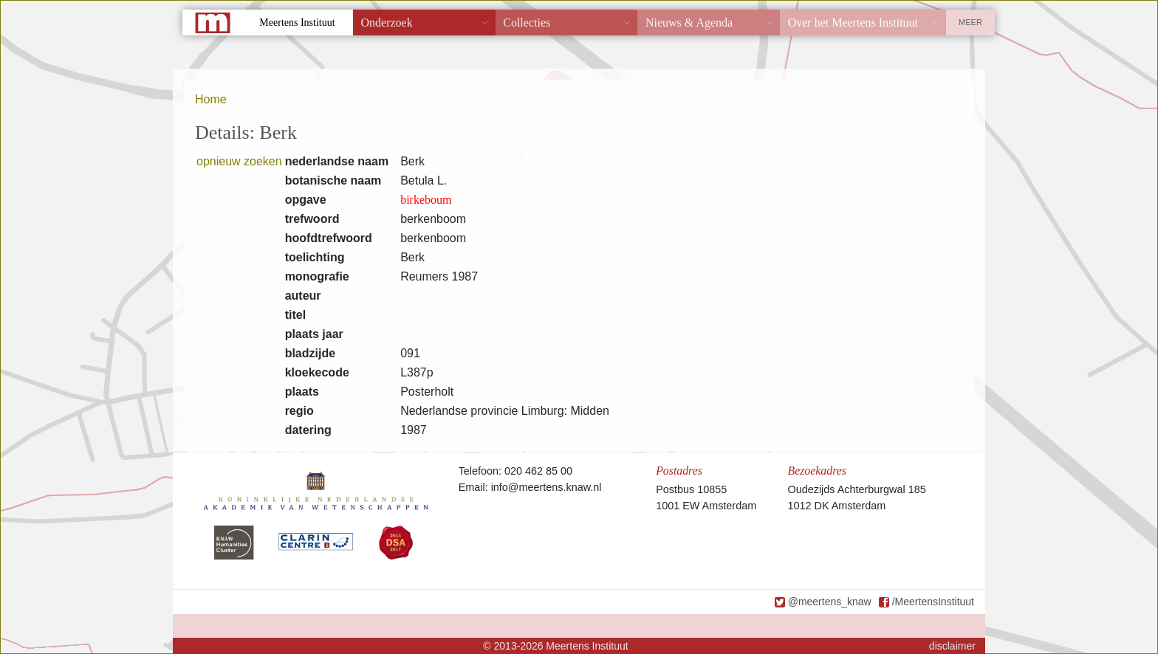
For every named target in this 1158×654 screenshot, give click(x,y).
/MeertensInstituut (933, 601)
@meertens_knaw (829, 601)
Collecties (526, 22)
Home (211, 99)
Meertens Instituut (297, 22)
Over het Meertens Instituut (853, 22)
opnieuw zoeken (239, 161)
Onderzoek (387, 22)
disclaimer (952, 646)
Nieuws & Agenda (689, 22)
